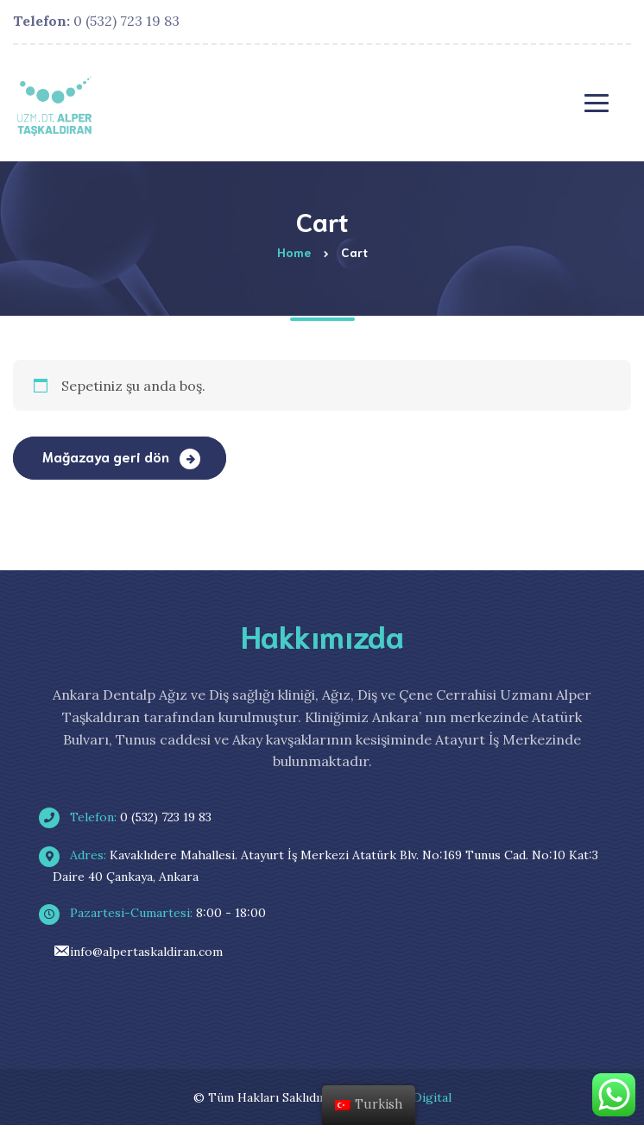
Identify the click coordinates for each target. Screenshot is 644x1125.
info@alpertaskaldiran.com (138, 951)
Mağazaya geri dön (107, 456)
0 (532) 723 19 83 (96, 20)
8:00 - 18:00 (159, 913)
